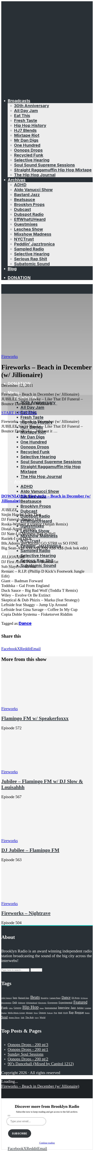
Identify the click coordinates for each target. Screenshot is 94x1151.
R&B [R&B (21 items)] (60, 1013)
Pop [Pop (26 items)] (55, 1013)
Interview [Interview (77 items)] (64, 1007)
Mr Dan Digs (26, 140)
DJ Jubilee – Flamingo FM (30, 850)
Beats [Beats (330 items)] (35, 997)
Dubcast (22, 209)
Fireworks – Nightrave (26, 913)
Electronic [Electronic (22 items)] (42, 1003)
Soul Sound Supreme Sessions (44, 164)
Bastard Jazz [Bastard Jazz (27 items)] (23, 998)
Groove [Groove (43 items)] (17, 1007)
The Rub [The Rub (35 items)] (29, 1017)
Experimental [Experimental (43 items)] (65, 1002)
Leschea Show (28, 229)
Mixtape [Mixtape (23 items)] (29, 1013)
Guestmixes (26, 224)
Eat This (22, 115)
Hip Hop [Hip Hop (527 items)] (30, 1007)
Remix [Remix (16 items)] (87, 1013)
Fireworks (9, 356)
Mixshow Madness (32, 234)
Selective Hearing (31, 159)
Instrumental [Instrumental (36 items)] (51, 1007)
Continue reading (47, 1143)
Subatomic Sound (32, 263)
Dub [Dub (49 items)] (14, 1002)
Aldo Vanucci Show (33, 189)
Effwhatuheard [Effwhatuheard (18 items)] (31, 1003)
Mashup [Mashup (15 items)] (4, 1013)
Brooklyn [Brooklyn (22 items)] (44, 998)
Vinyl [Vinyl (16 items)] (37, 1018)
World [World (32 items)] (42, 1017)
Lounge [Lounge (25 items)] (88, 1008)
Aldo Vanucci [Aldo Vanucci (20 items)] (6, 998)
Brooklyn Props (29, 204)
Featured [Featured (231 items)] (80, 1002)
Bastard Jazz (27, 194)
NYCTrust (24, 239)
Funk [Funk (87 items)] (4, 1007)
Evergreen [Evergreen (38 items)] (52, 1002)
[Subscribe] (9, 1115)
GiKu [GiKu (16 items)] (11, 1008)
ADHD (20, 184)
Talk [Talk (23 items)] (22, 1017)
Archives (16, 179)
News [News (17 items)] (36, 1013)
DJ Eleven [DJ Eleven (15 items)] (84, 998)
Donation (19, 277)
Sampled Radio (29, 248)
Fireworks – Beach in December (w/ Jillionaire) (40, 1086)
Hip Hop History (30, 125)
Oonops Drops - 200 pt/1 (28, 1049)
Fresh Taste (25, 120)
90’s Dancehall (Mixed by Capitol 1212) (41, 1063)
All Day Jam (26, 110)
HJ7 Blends (25, 130)
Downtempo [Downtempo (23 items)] (6, 1003)
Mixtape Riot (26, 135)
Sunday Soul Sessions (25, 1054)
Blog (12, 268)
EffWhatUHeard (30, 219)
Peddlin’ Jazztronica (34, 243)
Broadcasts (19, 100)
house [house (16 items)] (42, 1008)
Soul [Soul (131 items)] (4, 1017)
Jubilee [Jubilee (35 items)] (80, 1008)
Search (36, 970)
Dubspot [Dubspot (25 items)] (21, 1003)
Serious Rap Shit (30, 258)
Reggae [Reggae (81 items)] (79, 1012)
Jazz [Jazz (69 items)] (73, 1007)
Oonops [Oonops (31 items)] (42, 1012)
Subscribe (19, 1133)
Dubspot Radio (29, 214)
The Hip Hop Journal (34, 174)
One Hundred (27, 145)
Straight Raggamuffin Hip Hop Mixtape (53, 169)
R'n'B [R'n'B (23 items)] (65, 1013)
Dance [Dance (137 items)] (66, 997)
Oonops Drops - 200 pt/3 (28, 1044)
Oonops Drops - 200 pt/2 (28, 1059)
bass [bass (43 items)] (15, 997)
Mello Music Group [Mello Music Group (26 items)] (16, 1013)
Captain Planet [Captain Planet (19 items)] (55, 998)
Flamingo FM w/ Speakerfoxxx (35, 718)
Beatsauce (24, 199)
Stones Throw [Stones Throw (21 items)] (14, 1017)
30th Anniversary (31, 105)
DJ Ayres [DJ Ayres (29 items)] (76, 998)
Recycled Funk (28, 155)
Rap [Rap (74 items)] (71, 1012)
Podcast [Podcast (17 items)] (50, 1013)
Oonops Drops (28, 150)
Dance (25, 623)
